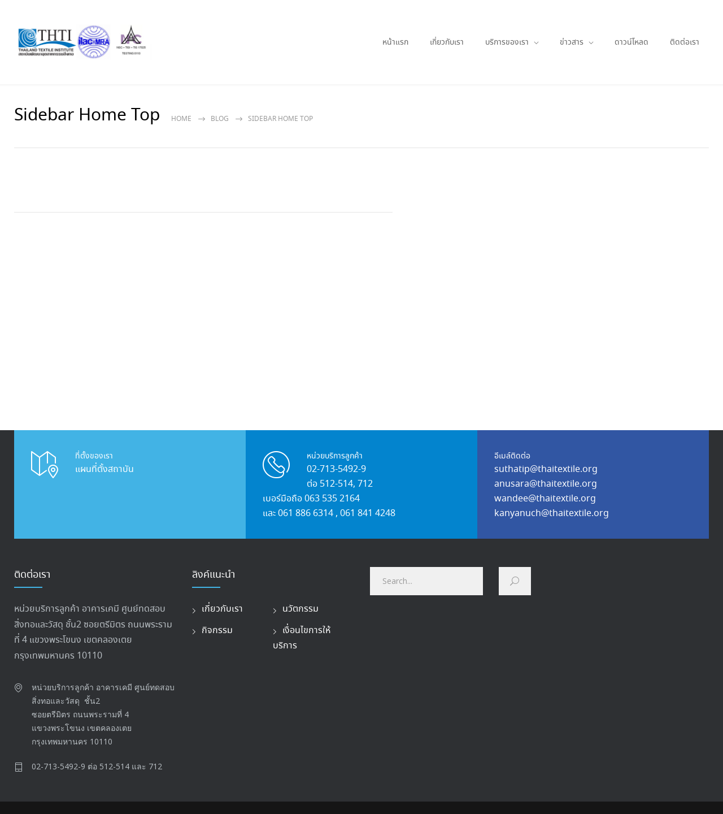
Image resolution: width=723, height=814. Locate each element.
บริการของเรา (507, 42)
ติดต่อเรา (684, 42)
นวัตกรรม (300, 609)
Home (181, 119)
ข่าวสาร (571, 42)
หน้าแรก (395, 42)
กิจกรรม (217, 630)
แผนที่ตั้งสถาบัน (104, 469)
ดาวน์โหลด (631, 42)
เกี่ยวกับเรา (447, 42)
